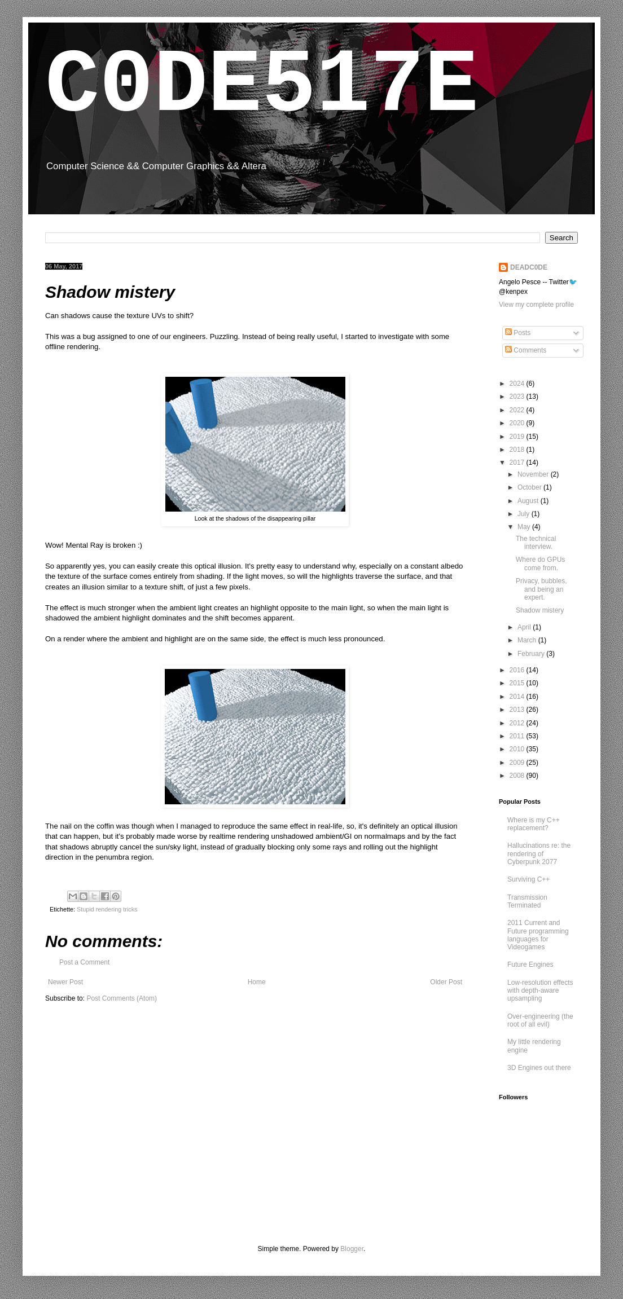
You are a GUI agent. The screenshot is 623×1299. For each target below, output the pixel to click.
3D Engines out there (539, 1068)
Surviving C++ (528, 879)
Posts (517, 333)
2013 (518, 710)
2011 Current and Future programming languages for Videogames (538, 935)
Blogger (351, 1249)
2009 (518, 763)
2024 (518, 384)
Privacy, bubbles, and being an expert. (541, 589)
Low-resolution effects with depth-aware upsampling (540, 991)
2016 (518, 670)
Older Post (446, 982)
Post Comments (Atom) (121, 998)
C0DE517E (262, 86)
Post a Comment (84, 962)
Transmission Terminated (527, 901)
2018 (518, 449)
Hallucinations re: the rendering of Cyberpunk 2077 (539, 854)
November (534, 474)
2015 (518, 683)
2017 (518, 462)
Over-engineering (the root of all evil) (540, 1020)
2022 (518, 410)
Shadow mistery (540, 610)
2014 (518, 697)
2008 (518, 776)
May (524, 527)
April (525, 627)
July (524, 514)
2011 (518, 736)
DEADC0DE (528, 267)
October (530, 487)
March (527, 640)
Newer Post (65, 982)
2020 (518, 423)
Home (257, 982)
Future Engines (530, 964)
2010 (518, 749)
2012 (518, 723)
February (531, 654)
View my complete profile (536, 305)
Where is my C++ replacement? (533, 824)
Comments (525, 350)
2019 (518, 437)
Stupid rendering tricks (107, 909)
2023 (518, 396)
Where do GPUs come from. (540, 563)
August (529, 501)
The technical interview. (536, 543)
